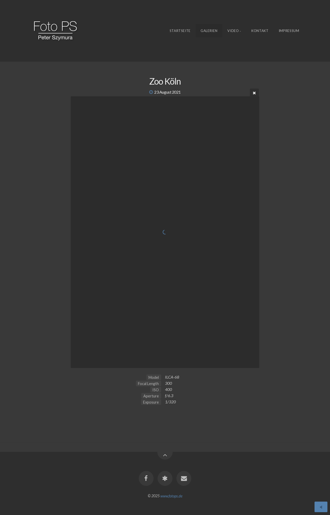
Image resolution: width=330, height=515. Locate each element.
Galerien (209, 31)
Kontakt (260, 31)
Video (233, 31)
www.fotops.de (171, 496)
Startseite (180, 31)
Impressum (289, 31)
